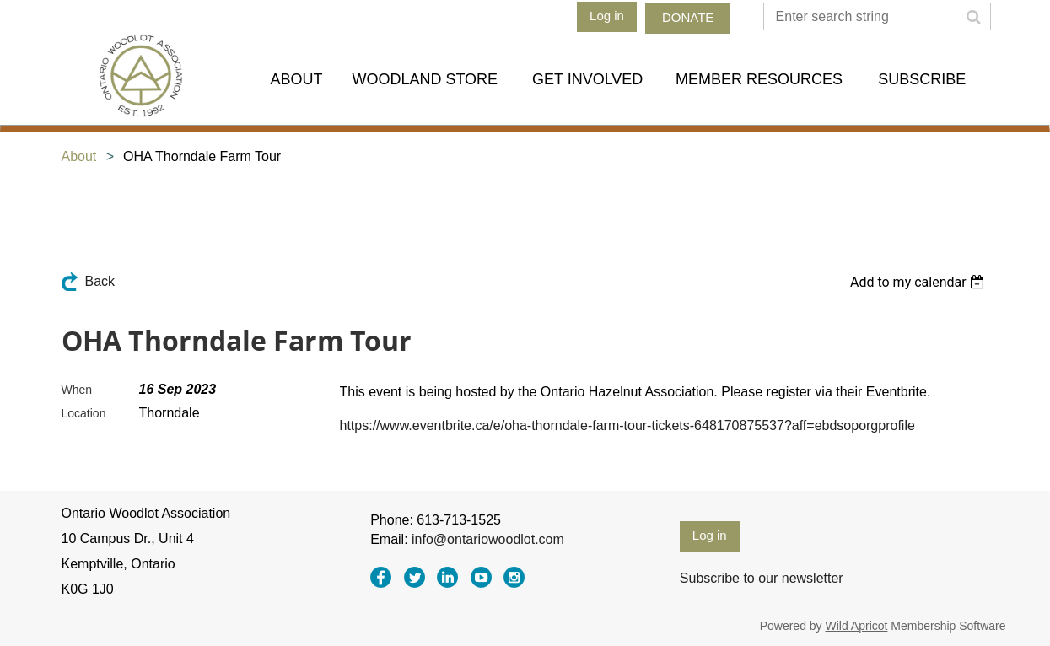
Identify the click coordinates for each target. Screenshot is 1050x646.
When (77, 389)
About (79, 156)
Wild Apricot (857, 626)
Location (84, 413)
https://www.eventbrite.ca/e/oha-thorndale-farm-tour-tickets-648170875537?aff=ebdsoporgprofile (627, 425)
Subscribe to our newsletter (761, 578)
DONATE (687, 17)
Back (100, 281)
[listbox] (919, 282)
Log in (607, 15)
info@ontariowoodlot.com (488, 539)
